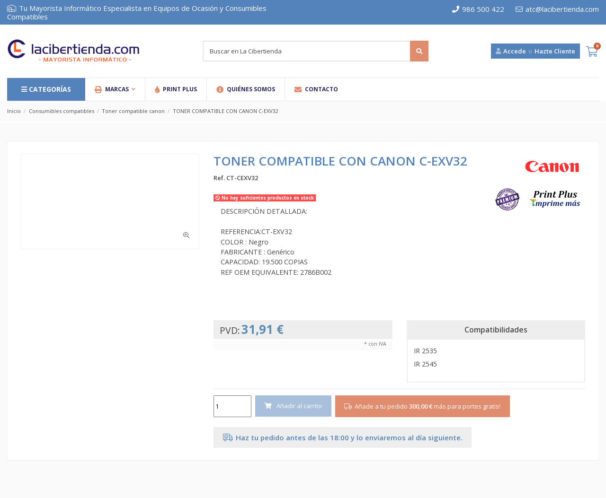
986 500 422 (478, 9)
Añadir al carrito (293, 406)
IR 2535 (425, 350)
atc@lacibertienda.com (557, 9)
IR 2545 (425, 363)
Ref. (219, 178)
